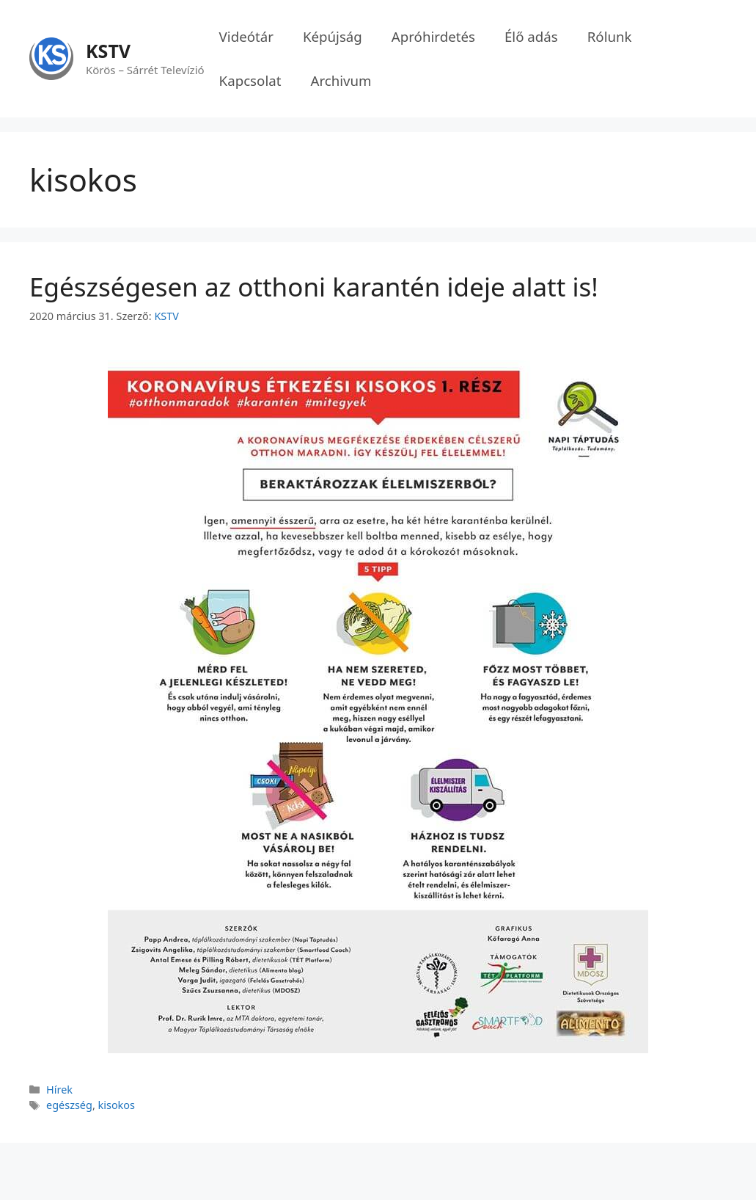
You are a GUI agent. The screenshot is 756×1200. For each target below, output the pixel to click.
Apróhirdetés (433, 36)
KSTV (108, 50)
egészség (69, 1105)
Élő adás (531, 36)
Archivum (340, 80)
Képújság (332, 36)
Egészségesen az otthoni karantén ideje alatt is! (313, 286)
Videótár (246, 36)
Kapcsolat (250, 80)
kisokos (116, 1105)
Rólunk (609, 36)
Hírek (59, 1090)
